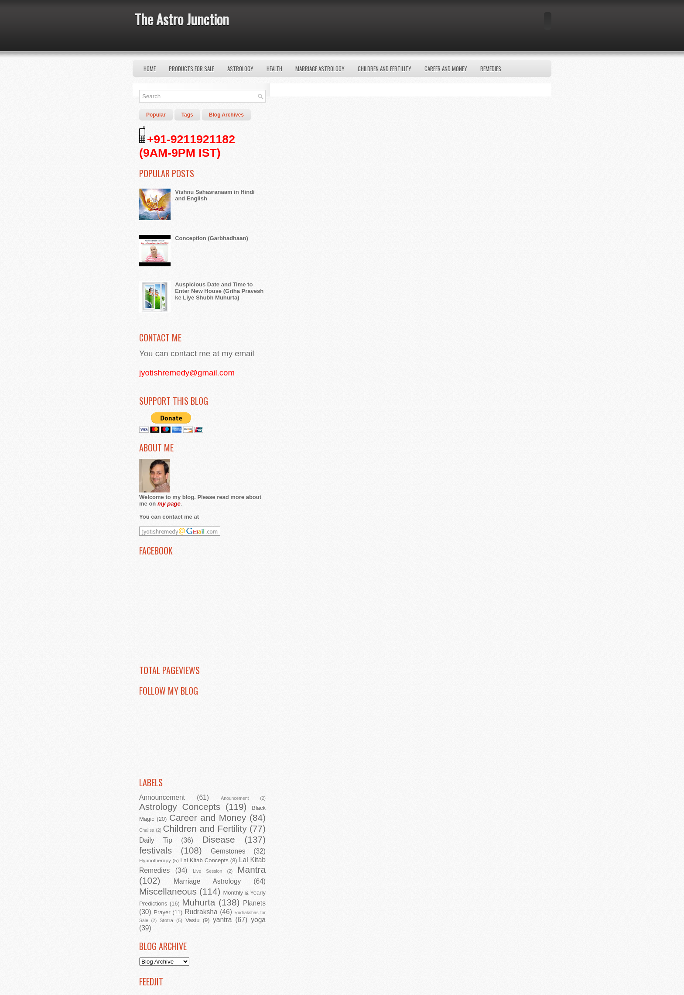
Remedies (490, 68)
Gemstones (228, 851)
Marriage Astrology (320, 68)
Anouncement (235, 798)
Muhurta (198, 902)
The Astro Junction (182, 19)
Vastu (192, 920)
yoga (258, 919)
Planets (254, 903)
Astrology (240, 68)
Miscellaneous (168, 891)
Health (274, 68)
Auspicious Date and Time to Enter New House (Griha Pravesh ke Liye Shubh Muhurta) (219, 291)
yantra (222, 919)
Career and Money (445, 68)
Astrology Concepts (179, 807)
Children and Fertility (384, 68)
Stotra (166, 920)
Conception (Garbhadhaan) (211, 238)
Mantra (251, 869)
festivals (155, 850)
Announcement (162, 797)
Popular (156, 115)
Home (150, 68)
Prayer (162, 912)
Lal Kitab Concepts (205, 860)
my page (169, 503)
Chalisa (146, 830)
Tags (187, 115)
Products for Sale (191, 68)
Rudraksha (201, 912)
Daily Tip (155, 840)
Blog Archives (226, 115)
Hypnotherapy (155, 860)
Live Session (207, 871)
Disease (218, 839)
